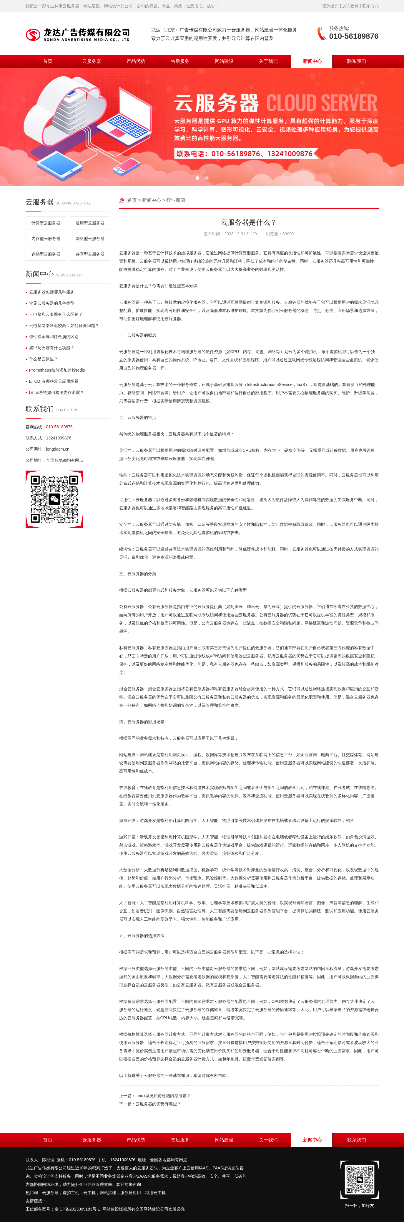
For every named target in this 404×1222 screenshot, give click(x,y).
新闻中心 (312, 61)
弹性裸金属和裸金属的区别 (52, 336)
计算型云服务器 (45, 223)
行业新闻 (175, 200)
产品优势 (136, 61)
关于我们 (268, 61)
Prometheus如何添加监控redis (55, 370)
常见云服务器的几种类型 (50, 303)
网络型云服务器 (90, 238)
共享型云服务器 (90, 254)
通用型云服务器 (90, 223)
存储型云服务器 (45, 254)
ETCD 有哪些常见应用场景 (52, 381)
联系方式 (370, 6)
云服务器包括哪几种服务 (50, 292)
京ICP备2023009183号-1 (77, 1209)
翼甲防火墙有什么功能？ (50, 347)
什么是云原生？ (42, 359)
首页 (47, 61)
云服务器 (91, 61)
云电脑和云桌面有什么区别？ (54, 314)
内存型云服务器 (45, 238)
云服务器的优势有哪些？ (158, 1104)
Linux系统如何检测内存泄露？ (55, 392)
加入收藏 (350, 6)
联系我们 (356, 61)
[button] (197, 178)
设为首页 (330, 6)
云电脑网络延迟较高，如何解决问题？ (62, 325)
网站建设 (224, 61)
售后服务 (180, 61)
